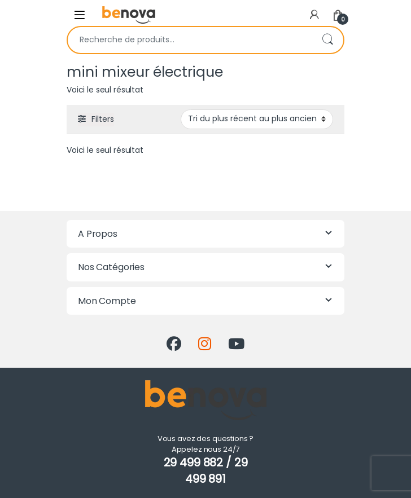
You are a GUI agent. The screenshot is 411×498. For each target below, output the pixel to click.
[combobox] (190, 40)
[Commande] (257, 119)
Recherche (327, 40)
